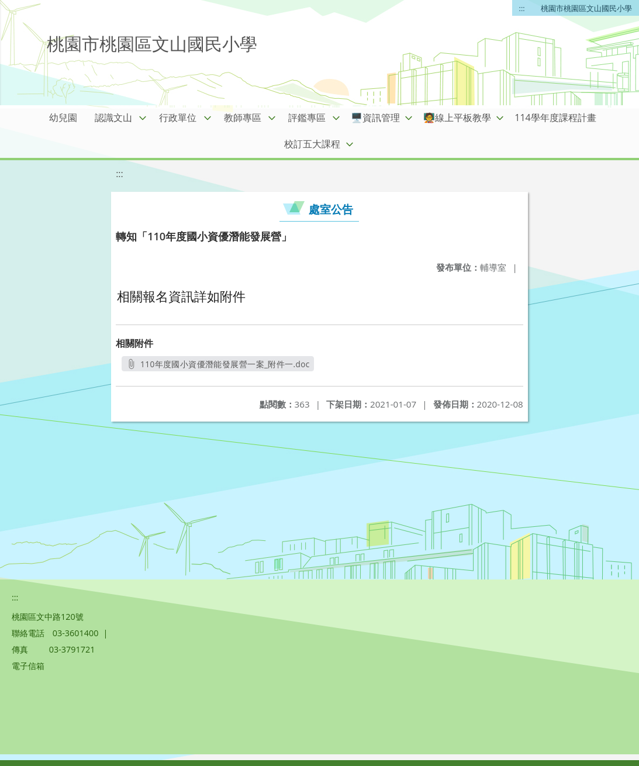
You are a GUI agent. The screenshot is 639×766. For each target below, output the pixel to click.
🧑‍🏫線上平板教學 (457, 117)
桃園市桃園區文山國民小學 (586, 8)
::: (522, 8)
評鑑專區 (307, 117)
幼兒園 (63, 117)
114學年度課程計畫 (555, 117)
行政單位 (177, 117)
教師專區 (242, 117)
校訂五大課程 (312, 143)
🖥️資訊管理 (375, 117)
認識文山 (113, 117)
